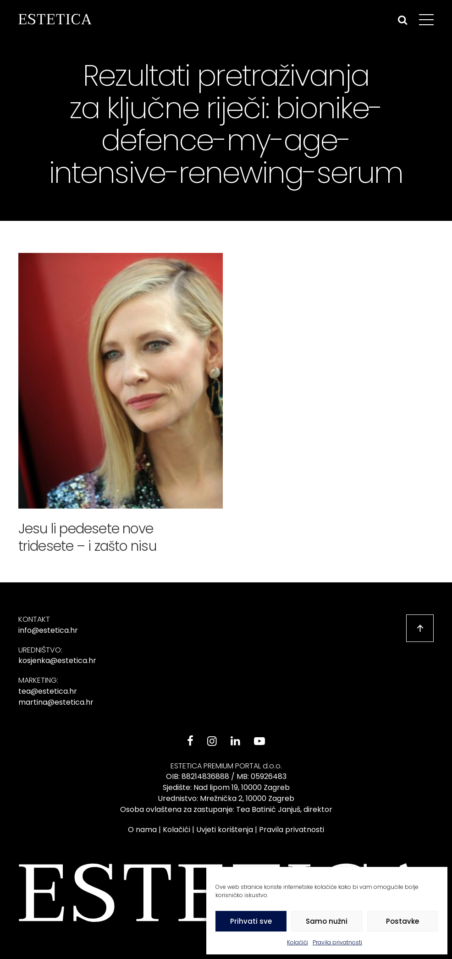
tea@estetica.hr (47, 691)
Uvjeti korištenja (224, 829)
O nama (142, 829)
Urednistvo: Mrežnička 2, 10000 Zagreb (226, 798)
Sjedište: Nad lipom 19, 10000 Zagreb (226, 787)
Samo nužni (326, 921)
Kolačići (297, 942)
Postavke (402, 921)
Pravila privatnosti (337, 942)
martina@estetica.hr (56, 702)
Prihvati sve (251, 921)
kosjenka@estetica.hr (57, 660)
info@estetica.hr (48, 630)
